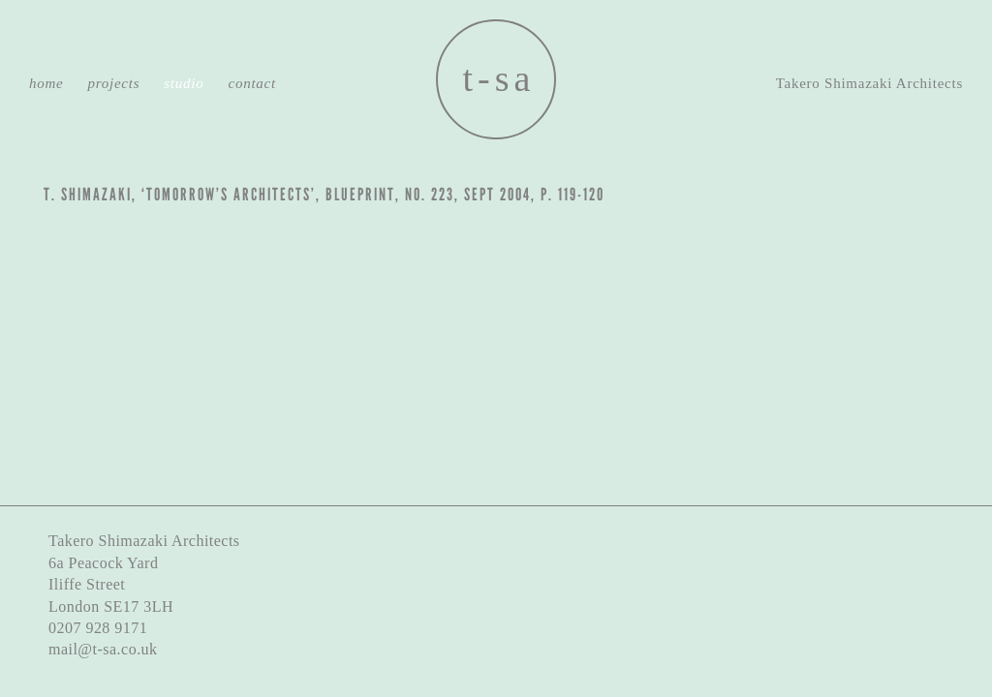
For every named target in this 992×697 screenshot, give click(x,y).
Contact (251, 83)
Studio (183, 83)
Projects (114, 83)
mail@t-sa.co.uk (103, 649)
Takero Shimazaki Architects (869, 83)
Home (46, 83)
